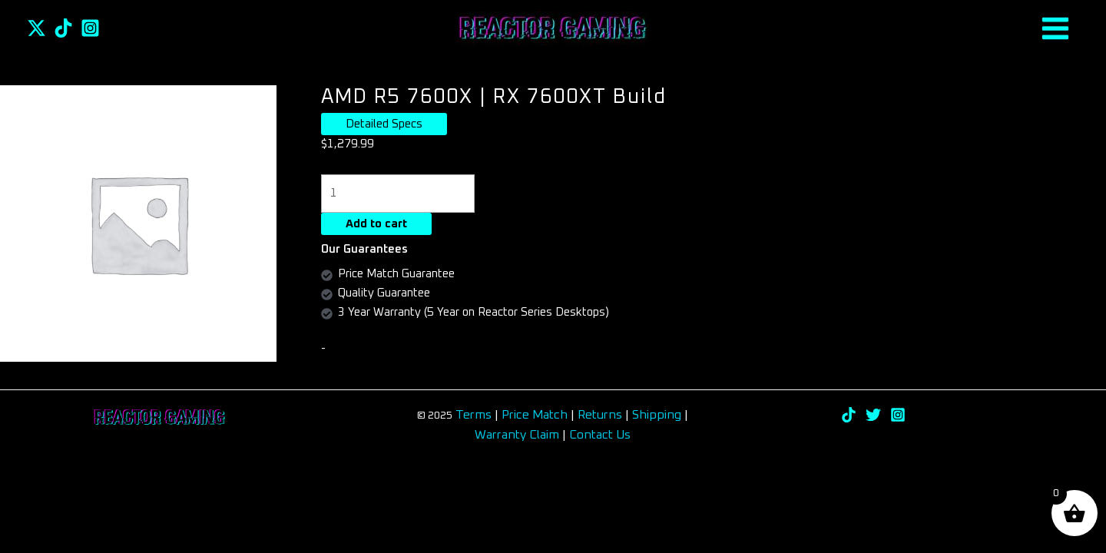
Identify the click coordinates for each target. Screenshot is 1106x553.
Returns (601, 415)
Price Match (535, 415)
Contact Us (600, 435)
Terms (473, 415)
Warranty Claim (517, 435)
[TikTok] (63, 28)
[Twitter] (36, 28)
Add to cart (376, 224)
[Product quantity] (398, 193)
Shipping (656, 415)
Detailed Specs (384, 124)
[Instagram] (90, 28)
